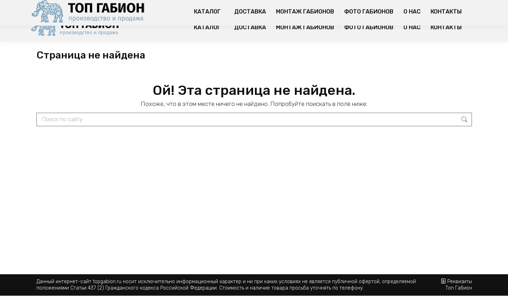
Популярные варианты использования (316, 6)
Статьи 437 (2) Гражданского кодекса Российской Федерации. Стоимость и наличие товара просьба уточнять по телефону (216, 288)
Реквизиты (459, 282)
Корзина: (438, 6)
